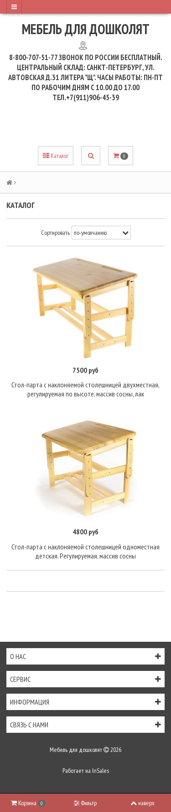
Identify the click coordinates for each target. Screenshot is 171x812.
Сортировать (55, 232)
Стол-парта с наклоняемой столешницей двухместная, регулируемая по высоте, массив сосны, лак (85, 389)
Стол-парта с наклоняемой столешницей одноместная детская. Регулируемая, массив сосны (85, 551)
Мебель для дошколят (86, 29)
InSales (100, 770)
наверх (142, 803)
